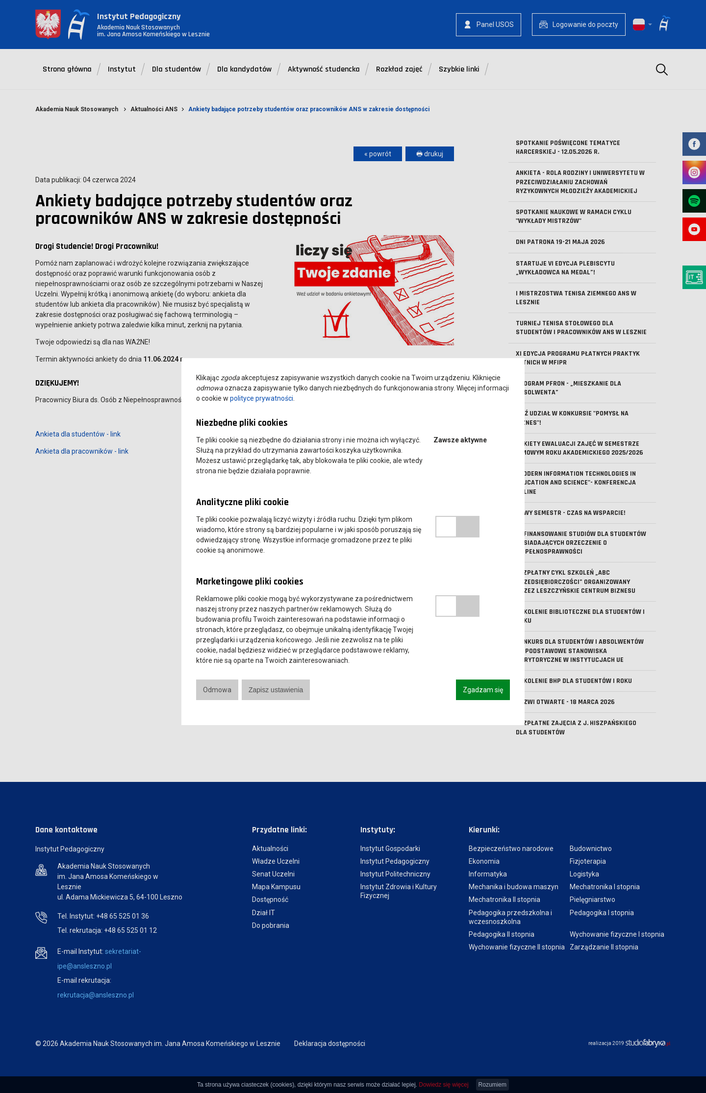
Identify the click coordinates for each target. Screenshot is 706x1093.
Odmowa (217, 690)
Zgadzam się (483, 690)
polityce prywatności (261, 398)
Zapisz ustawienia (276, 690)
